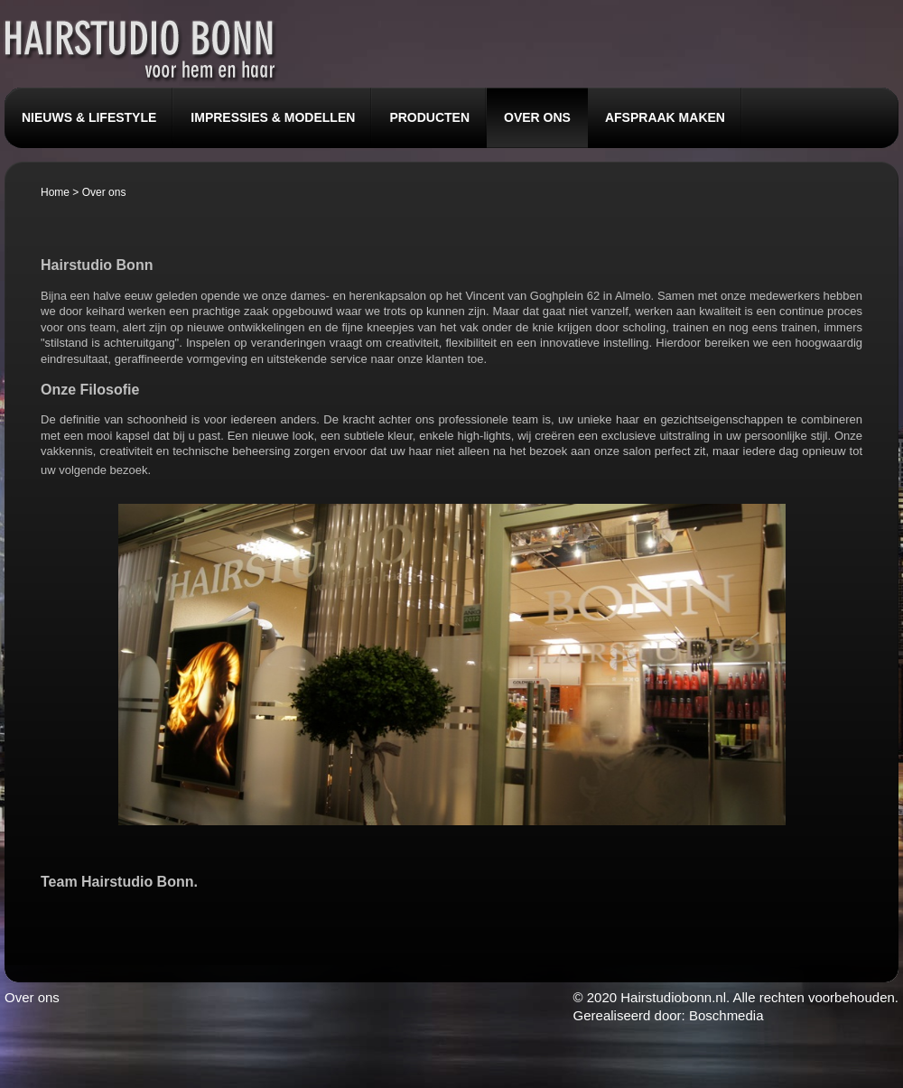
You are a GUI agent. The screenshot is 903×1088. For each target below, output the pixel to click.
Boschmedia (726, 1015)
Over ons (32, 997)
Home (55, 192)
